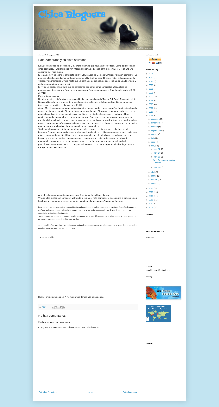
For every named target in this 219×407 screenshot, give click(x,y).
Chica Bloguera (71, 15)
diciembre (155, 119)
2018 (151, 104)
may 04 (156, 167)
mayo (153, 146)
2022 (151, 89)
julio (153, 138)
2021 (151, 93)
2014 (151, 188)
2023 (151, 85)
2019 (151, 100)
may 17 (156, 153)
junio (153, 142)
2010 (151, 203)
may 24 (156, 149)
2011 (151, 200)
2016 (151, 112)
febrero (154, 180)
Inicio (90, 392)
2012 (151, 196)
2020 (151, 96)
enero (154, 183)
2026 (151, 74)
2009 (151, 207)
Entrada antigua (130, 392)
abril (153, 172)
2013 (151, 192)
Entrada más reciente (48, 392)
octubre (154, 127)
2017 (151, 108)
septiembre (156, 130)
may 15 (156, 157)
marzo (154, 176)
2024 (151, 81)
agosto (154, 134)
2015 (151, 116)
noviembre (156, 123)
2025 (151, 77)
